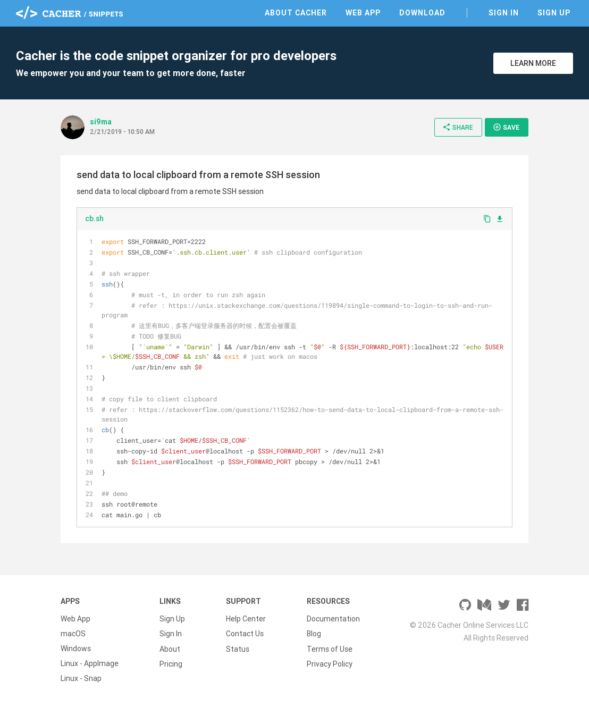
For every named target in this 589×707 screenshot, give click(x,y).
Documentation (333, 619)
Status (237, 648)
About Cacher (296, 13)
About (169, 648)
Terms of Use (329, 648)
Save (506, 127)
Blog (314, 633)
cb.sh (94, 218)
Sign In (504, 13)
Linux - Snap (81, 678)
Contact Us (245, 633)
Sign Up (553, 13)
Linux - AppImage (90, 663)
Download (422, 13)
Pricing (170, 663)
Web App (363, 13)
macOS (73, 633)
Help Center (246, 619)
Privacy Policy (329, 663)
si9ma (101, 122)
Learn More (533, 63)
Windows (76, 648)
